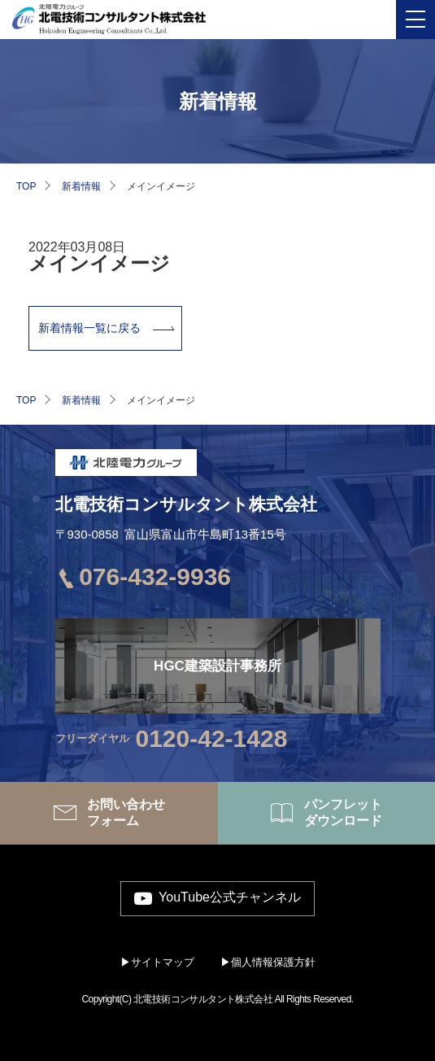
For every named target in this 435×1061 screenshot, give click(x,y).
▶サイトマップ (157, 962)
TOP (26, 186)
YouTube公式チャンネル (230, 898)
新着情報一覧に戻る (89, 327)
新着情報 (81, 186)
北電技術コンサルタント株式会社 (186, 504)
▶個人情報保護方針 (267, 962)
